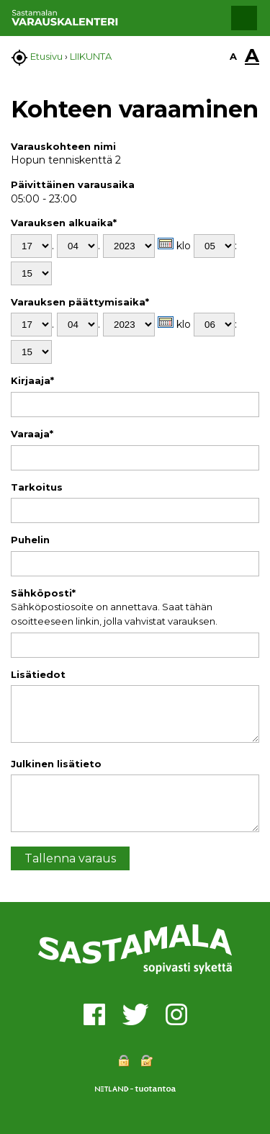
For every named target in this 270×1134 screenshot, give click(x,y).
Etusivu (46, 56)
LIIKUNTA (91, 56)
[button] (244, 18)
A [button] (233, 56)
